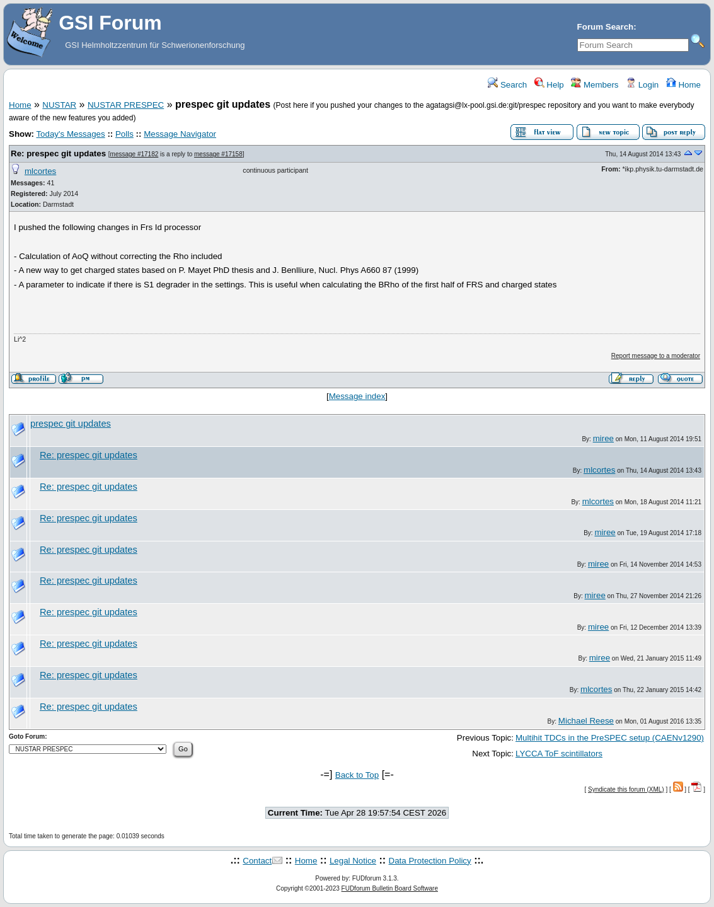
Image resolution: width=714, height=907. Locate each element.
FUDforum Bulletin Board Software (390, 888)
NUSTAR (59, 105)
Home (683, 85)
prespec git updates (70, 424)
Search (507, 85)
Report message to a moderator (655, 355)
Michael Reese (586, 720)
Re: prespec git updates (58, 153)
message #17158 (218, 154)
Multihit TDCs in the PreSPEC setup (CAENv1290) (609, 737)
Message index (357, 396)
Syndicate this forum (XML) (626, 789)
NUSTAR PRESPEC (126, 105)
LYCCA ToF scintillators (558, 753)
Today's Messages (70, 134)
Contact (257, 860)
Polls (124, 134)
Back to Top (357, 775)
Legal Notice (353, 860)
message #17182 (134, 154)
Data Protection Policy (430, 860)
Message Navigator (180, 134)
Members (594, 85)
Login (642, 85)
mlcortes (40, 171)
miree (603, 438)
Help (549, 85)
